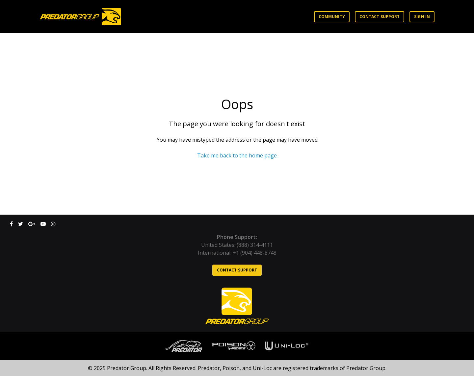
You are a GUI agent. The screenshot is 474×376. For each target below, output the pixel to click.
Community (332, 16)
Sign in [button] (422, 16)
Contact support (379, 16)
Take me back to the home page (237, 155)
